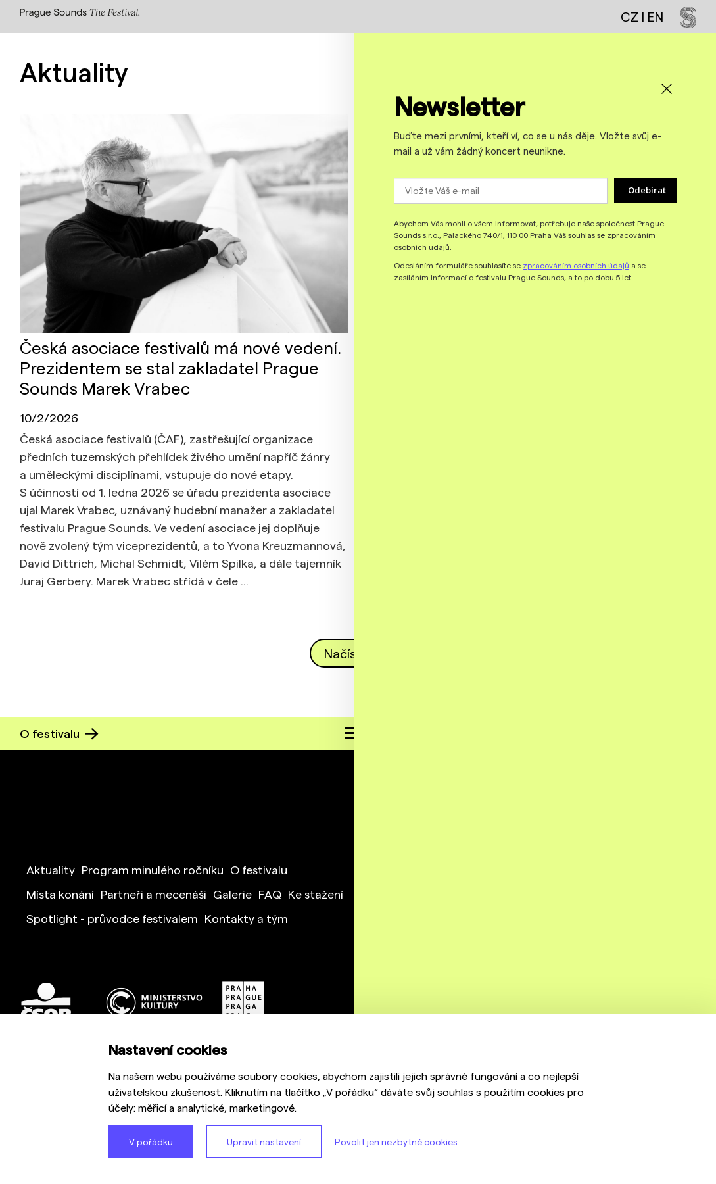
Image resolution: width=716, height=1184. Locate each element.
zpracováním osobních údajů (576, 265)
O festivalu (59, 733)
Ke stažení (315, 893)
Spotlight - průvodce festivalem (112, 918)
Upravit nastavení (264, 1141)
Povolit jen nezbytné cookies (396, 1141)
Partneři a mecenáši (153, 893)
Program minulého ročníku (153, 869)
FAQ (269, 893)
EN (655, 16)
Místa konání (60, 893)
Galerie (232, 893)
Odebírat (647, 190)
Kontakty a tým (246, 918)
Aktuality (50, 869)
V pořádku (151, 1141)
